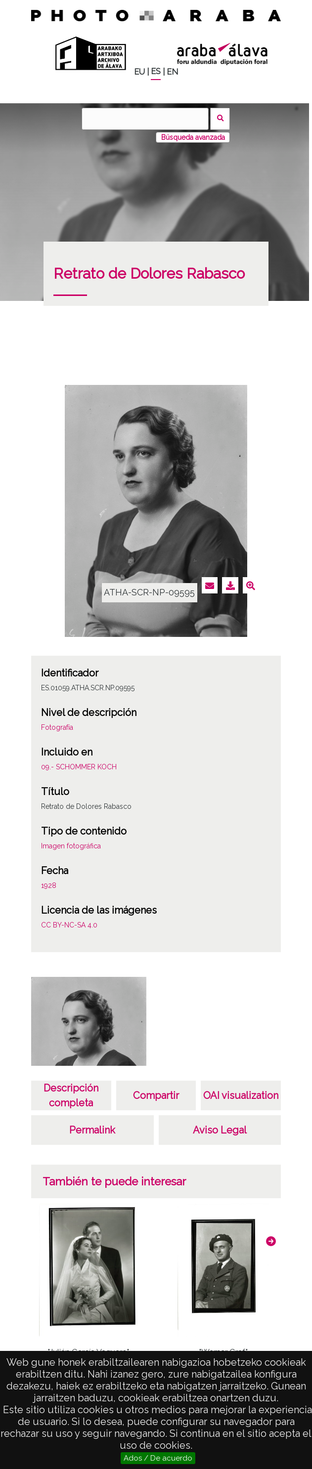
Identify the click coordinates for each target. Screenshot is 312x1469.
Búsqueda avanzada (193, 137)
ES (156, 71)
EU (139, 72)
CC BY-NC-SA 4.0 (69, 925)
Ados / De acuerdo (158, 1458)
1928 (48, 885)
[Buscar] (145, 119)
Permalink (92, 1130)
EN (172, 72)
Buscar (220, 119)
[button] (271, 1241)
